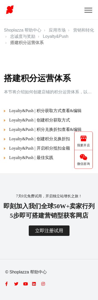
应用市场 (57, 30)
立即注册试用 (49, 230)
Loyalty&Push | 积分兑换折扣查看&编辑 (45, 129)
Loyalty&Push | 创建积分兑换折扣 (39, 139)
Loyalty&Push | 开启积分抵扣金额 (39, 148)
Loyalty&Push (55, 36)
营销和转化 (83, 30)
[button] (88, 10)
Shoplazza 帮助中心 (22, 30)
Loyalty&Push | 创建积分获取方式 (39, 120)
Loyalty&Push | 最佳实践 (31, 157)
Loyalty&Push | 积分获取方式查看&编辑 (45, 110)
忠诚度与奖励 (22, 36)
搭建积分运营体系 (27, 42)
